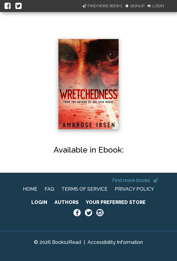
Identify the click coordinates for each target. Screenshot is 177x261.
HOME (30, 189)
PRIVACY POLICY (134, 189)
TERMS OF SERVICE (84, 189)
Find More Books (102, 6)
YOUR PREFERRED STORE (116, 202)
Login (156, 6)
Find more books (135, 180)
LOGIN (39, 202)
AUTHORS (66, 202)
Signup (134, 6)
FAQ (49, 189)
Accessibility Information (115, 242)
